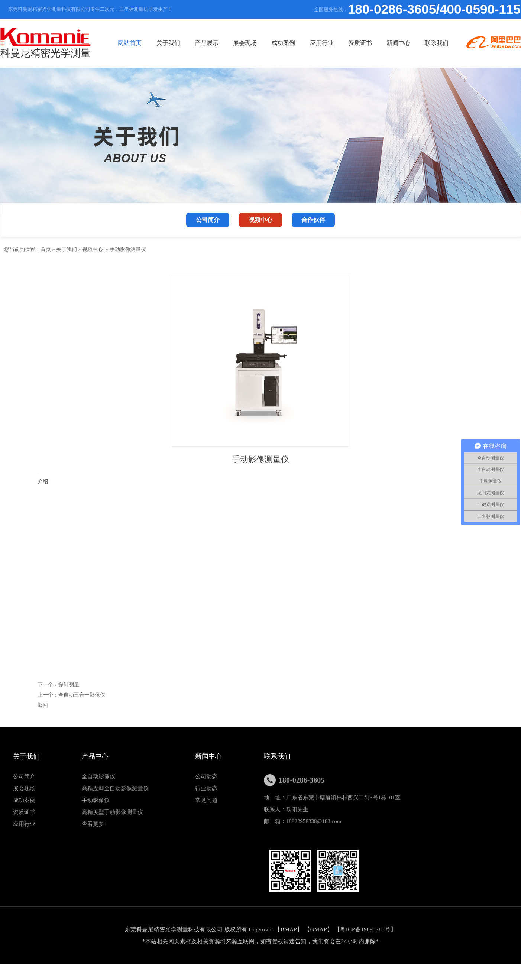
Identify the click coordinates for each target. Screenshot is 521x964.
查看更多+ (94, 824)
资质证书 (360, 43)
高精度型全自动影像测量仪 (115, 788)
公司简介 (24, 776)
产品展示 (207, 43)
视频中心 (92, 249)
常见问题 (206, 800)
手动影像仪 (96, 800)
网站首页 (130, 43)
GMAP (318, 929)
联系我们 (437, 43)
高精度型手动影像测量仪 (112, 812)
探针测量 (68, 684)
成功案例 (283, 43)
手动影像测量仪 (128, 249)
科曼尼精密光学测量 (45, 43)
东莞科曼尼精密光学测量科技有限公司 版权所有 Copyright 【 (203, 929)
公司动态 (206, 776)
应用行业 (322, 43)
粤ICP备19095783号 (365, 929)
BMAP (289, 929)
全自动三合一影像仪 (81, 695)
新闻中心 (398, 43)
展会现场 (245, 43)
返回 (43, 705)
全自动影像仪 (98, 776)
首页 (46, 249)
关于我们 (168, 43)
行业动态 (206, 788)
